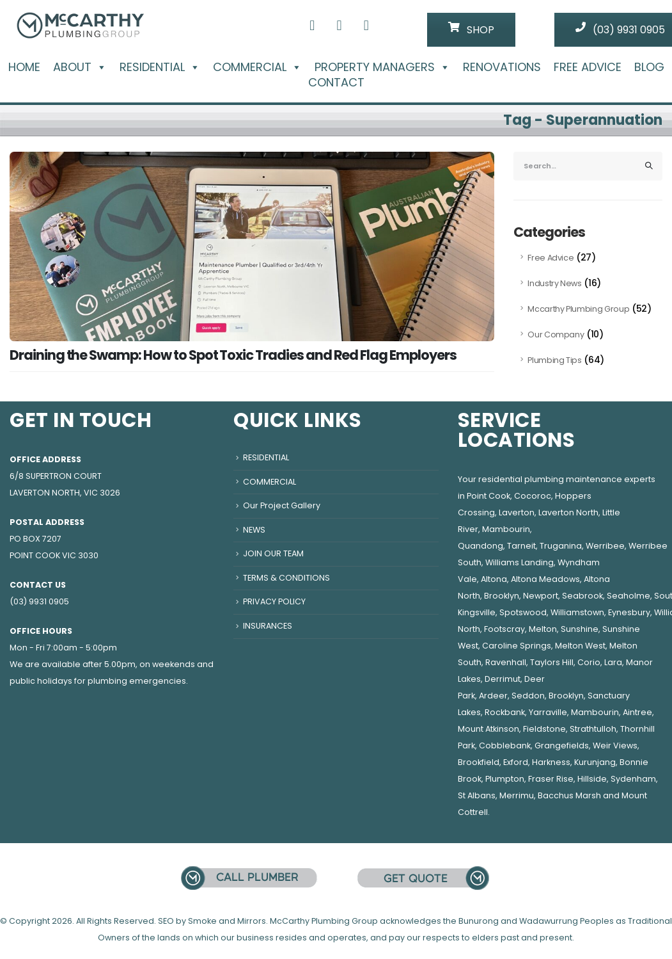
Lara (613, 662)
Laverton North (568, 512)
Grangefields (562, 745)
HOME (24, 67)
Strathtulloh (593, 728)
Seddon (528, 695)
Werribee (605, 545)
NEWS (254, 529)
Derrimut (502, 678)
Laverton (517, 512)
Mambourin (506, 529)
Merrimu (516, 795)
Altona (494, 579)
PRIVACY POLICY (274, 601)
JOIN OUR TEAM (273, 553)
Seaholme (628, 595)
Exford (515, 762)
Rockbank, (506, 712)
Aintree (637, 712)
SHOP (471, 29)
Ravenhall (505, 662)
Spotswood (523, 612)
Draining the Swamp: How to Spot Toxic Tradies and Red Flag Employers (233, 355)
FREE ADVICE (587, 67)
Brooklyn (501, 595)
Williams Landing (519, 562)
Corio (588, 662)
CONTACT (336, 82)
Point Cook (488, 495)
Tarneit (521, 545)
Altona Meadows (545, 579)
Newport (540, 595)
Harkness (551, 762)
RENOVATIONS (502, 67)
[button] (99, 67)
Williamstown (577, 612)
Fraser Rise (551, 778)
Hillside (592, 778)
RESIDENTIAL (160, 67)
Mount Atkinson (488, 728)
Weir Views (615, 745)
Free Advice (550, 257)
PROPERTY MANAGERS (382, 67)
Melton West (580, 645)
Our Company (555, 334)
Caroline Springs (516, 645)
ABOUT (80, 67)
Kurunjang (595, 762)
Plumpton (504, 778)
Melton (543, 629)
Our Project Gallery (281, 505)
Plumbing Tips (554, 360)
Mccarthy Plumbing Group (578, 308)
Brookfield (478, 762)
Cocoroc (532, 495)
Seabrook (582, 595)
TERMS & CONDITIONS (286, 577)
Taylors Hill (552, 662)
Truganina (561, 545)
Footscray (504, 629)
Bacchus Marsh (569, 795)
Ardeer (493, 695)
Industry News (554, 283)
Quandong (480, 545)
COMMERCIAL (257, 67)
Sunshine (579, 629)
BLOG (649, 67)
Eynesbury (629, 612)
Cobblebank (505, 745)
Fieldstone (544, 728)
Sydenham (633, 778)
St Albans (477, 795)
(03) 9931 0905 (39, 601)
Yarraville (548, 712)
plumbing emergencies (137, 680)
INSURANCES (267, 625)
